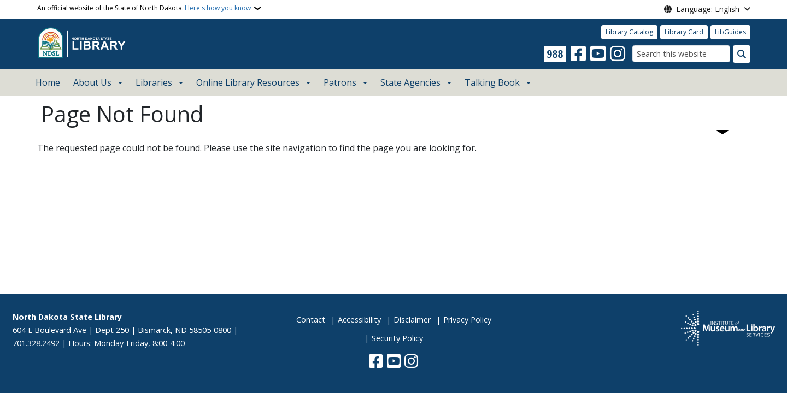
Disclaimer (412, 319)
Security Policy (397, 338)
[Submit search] (741, 54)
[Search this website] (681, 53)
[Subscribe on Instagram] (617, 54)
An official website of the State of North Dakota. (144, 8)
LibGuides (730, 32)
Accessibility (359, 319)
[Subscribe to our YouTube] (598, 54)
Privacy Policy (467, 319)
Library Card (684, 32)
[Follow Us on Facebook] (578, 54)
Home (48, 82)
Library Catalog (629, 32)
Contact (310, 319)
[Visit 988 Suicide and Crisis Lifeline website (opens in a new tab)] (555, 54)
